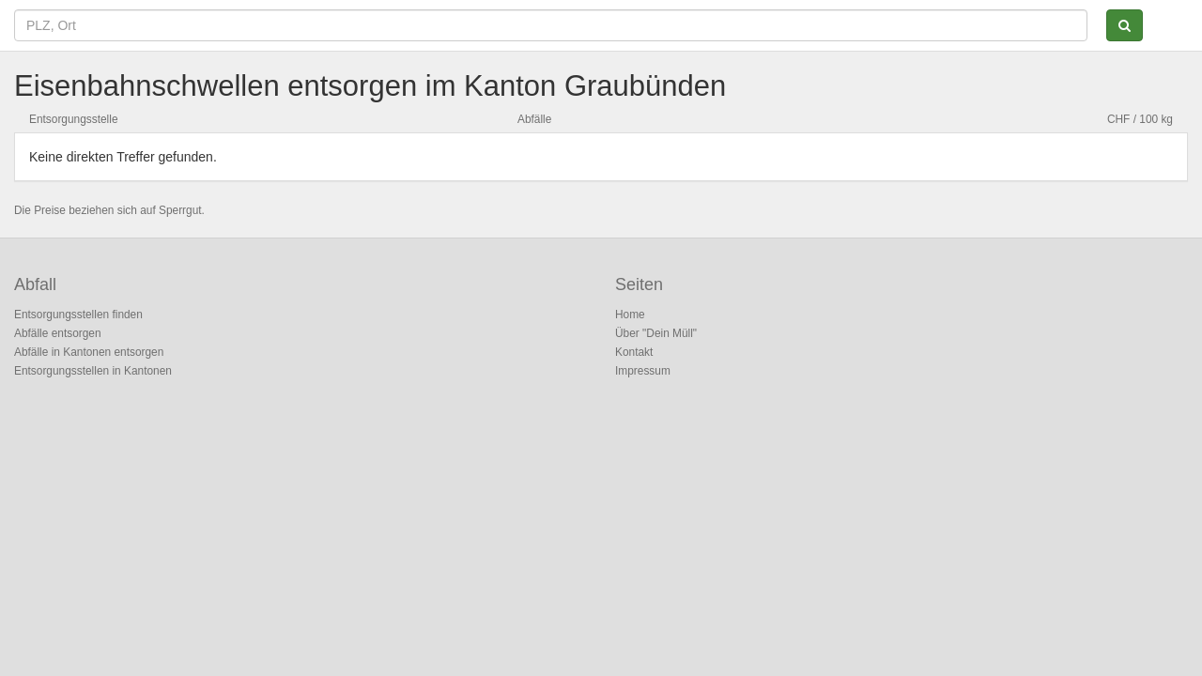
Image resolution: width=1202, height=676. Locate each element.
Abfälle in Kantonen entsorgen (88, 352)
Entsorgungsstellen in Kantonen (93, 370)
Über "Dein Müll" (656, 333)
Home (630, 314)
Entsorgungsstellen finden (78, 314)
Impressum (642, 370)
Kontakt (634, 352)
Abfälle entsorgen (57, 333)
